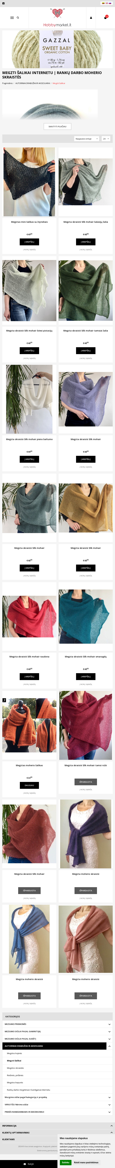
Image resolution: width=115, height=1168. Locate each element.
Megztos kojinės (14, 1053)
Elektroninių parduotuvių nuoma (50, 1150)
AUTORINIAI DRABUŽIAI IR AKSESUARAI (24, 1046)
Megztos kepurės (15, 1082)
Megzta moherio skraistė (85, 873)
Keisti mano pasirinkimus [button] (86, 1162)
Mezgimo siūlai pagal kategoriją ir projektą (26, 1097)
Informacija (9, 1125)
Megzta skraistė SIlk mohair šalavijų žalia (86, 221)
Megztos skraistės (15, 1068)
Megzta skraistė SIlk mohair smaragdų (86, 656)
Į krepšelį (29, 241)
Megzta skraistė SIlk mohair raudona (29, 656)
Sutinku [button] (65, 1162)
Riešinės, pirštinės (15, 1075)
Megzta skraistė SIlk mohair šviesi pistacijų (29, 330)
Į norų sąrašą (29, 249)
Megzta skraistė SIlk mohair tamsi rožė (86, 765)
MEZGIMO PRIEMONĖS (15, 1024)
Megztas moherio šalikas (29, 765)
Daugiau (29, 785)
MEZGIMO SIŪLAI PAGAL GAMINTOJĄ (23, 1031)
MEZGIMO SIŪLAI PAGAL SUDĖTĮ (20, 1038)
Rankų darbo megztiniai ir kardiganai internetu (28, 1089)
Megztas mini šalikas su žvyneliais (29, 221)
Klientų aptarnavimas (15, 1132)
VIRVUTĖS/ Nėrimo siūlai (16, 1104)
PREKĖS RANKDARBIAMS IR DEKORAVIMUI (24, 1111)
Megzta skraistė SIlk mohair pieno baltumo (29, 439)
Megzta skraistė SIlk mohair (86, 439)
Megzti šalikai (14, 1060)
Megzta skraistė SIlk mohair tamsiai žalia (85, 330)
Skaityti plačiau (57, 126)
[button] (52, 65)
